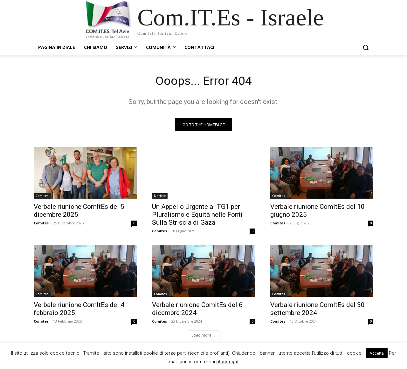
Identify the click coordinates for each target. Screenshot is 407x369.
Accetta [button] (376, 353)
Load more (203, 336)
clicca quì (227, 362)
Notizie (160, 197)
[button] (365, 47)
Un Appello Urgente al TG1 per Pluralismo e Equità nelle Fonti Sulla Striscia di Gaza (197, 216)
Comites (42, 197)
